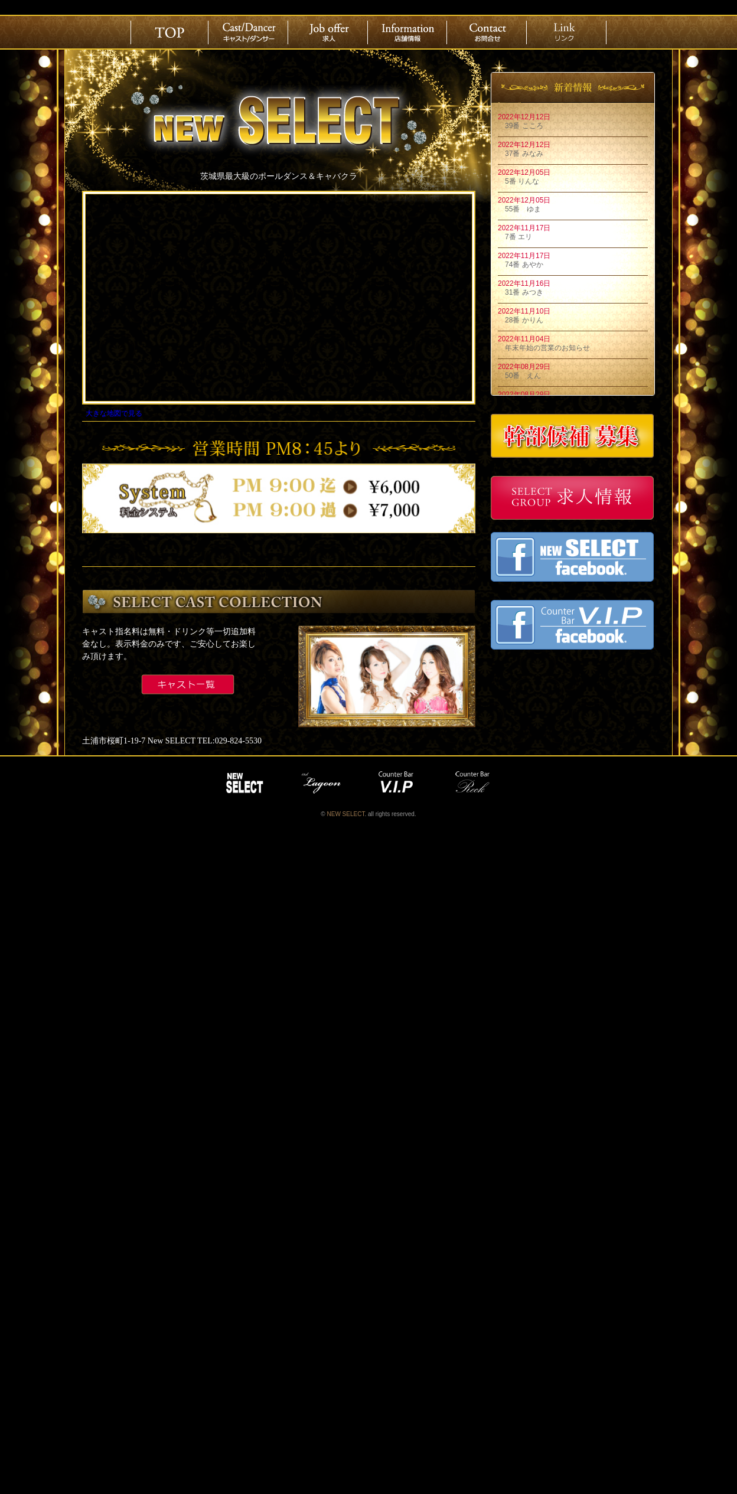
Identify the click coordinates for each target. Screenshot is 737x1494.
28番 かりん (520, 320)
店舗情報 (408, 32)
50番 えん (519, 375)
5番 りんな (518, 181)
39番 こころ (520, 126)
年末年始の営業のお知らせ (544, 348)
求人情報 (329, 32)
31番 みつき (520, 292)
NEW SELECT (244, 783)
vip (398, 783)
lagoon (321, 783)
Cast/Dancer (249, 32)
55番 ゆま (519, 209)
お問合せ (487, 32)
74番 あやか (520, 264)
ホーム (169, 32)
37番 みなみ (520, 153)
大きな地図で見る (114, 413)
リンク (567, 32)
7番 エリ (515, 237)
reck (474, 783)
